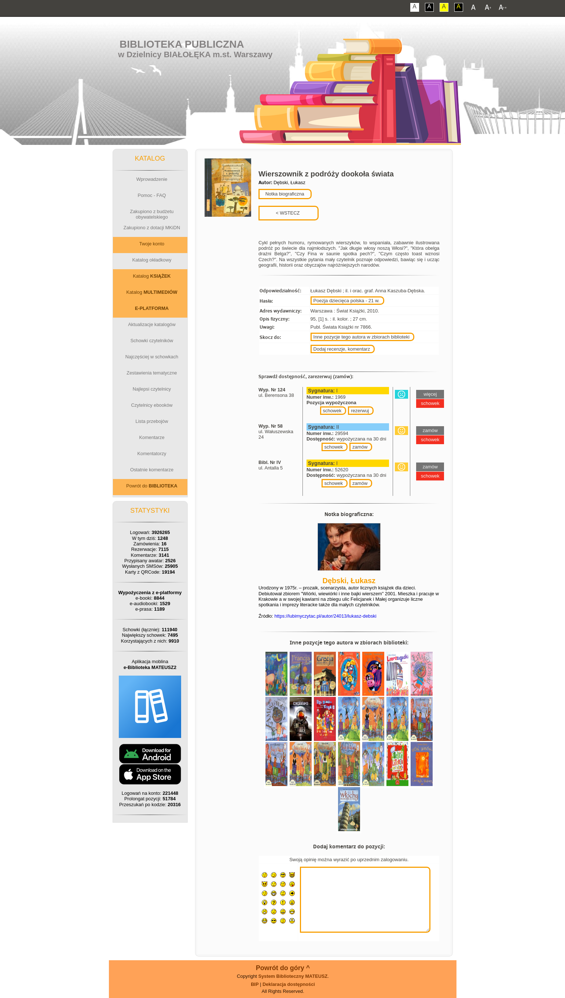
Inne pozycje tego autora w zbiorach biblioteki (361, 337)
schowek (332, 410)
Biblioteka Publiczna (182, 44)
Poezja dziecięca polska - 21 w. (346, 300)
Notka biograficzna (284, 194)
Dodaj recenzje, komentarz (341, 349)
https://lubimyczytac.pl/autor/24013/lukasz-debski (325, 616)
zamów (359, 447)
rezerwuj (360, 410)
